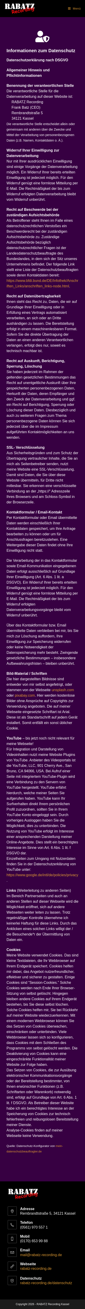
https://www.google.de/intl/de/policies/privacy (42, 875)
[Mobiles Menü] (74, 8)
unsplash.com (63, 690)
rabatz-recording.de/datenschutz (46, 1283)
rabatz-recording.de (36, 1268)
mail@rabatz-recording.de (41, 1255)
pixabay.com (25, 695)
